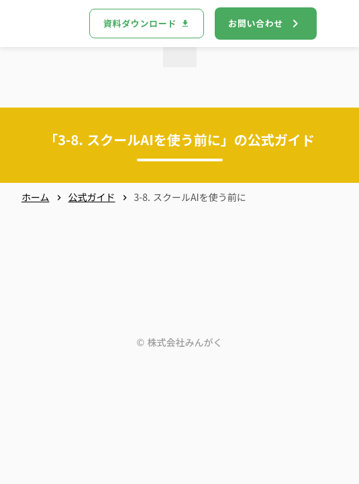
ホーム (35, 197)
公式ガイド (91, 197)
